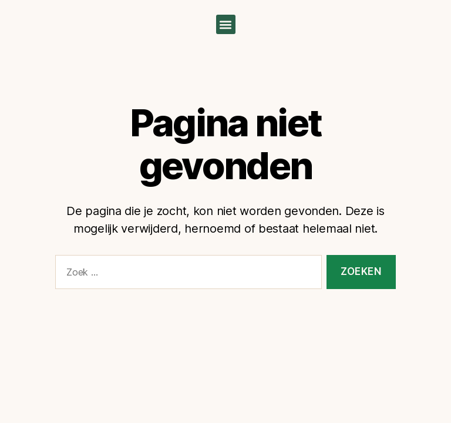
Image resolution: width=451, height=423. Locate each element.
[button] (225, 24)
